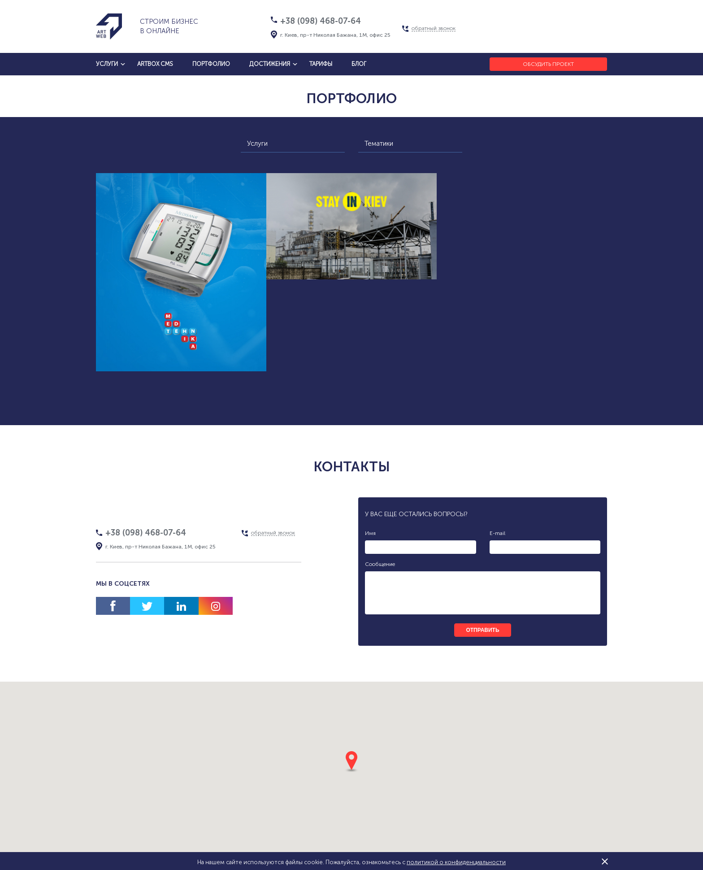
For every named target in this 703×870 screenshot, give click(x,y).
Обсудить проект (548, 64)
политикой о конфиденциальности (456, 862)
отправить (482, 630)
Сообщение (380, 564)
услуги (107, 64)
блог (359, 64)
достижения (269, 64)
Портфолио (211, 64)
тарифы (320, 64)
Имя (370, 533)
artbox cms (155, 64)
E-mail (497, 533)
